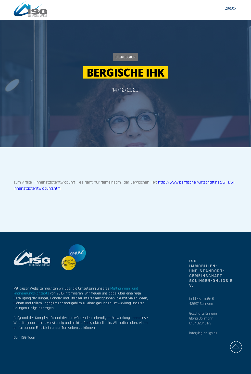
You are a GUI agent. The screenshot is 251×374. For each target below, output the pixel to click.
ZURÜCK (230, 9)
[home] (30, 8)
